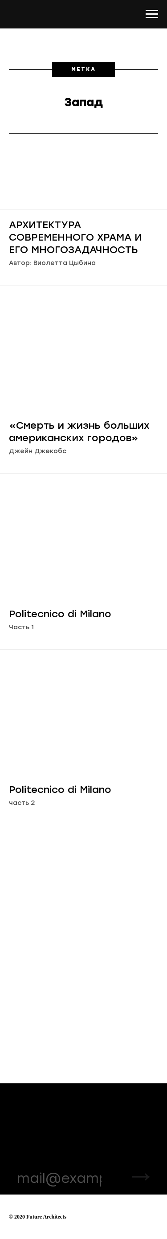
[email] (59, 1178)
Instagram (96, 1110)
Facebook (96, 1132)
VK (84, 1121)
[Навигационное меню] (152, 14)
